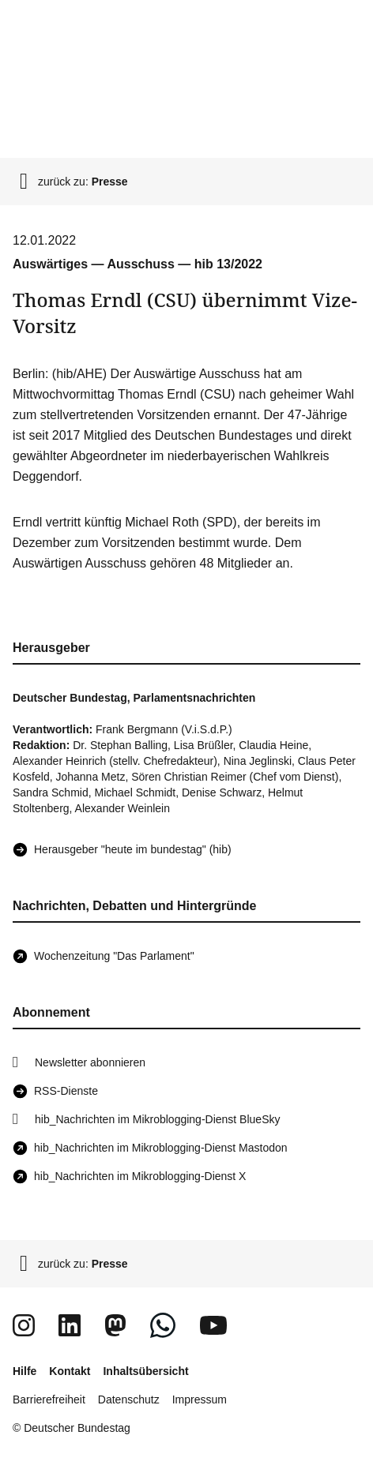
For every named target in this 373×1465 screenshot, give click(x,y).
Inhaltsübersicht (145, 1371)
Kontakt (69, 1371)
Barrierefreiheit (49, 1399)
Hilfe (24, 1371)
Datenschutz (129, 1399)
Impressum (199, 1399)
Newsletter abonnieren (90, 1062)
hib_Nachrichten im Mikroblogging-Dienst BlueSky (157, 1119)
